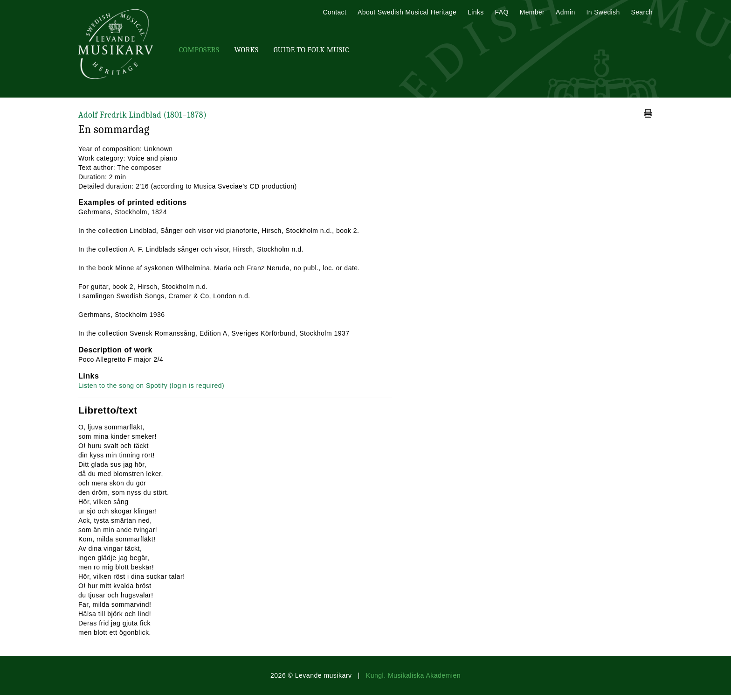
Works (246, 50)
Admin (565, 12)
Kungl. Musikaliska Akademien (413, 675)
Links (475, 12)
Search (642, 12)
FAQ (502, 12)
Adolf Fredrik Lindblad (142, 115)
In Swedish (603, 12)
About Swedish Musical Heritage (407, 12)
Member (532, 12)
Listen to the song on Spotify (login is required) (151, 385)
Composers (199, 50)
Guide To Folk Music (311, 50)
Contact (334, 12)
